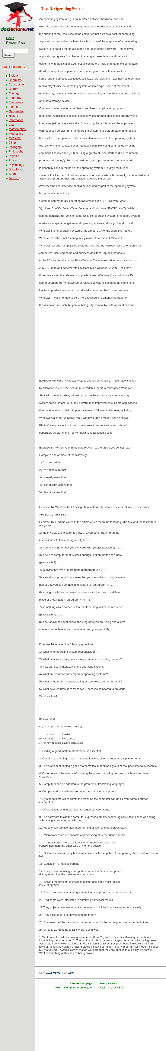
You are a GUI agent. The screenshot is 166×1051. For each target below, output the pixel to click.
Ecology (14, 93)
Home (10, 38)
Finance (14, 106)
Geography (16, 111)
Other (12, 142)
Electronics (16, 102)
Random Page (15, 42)
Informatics (16, 120)
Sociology (15, 169)
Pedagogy (15, 147)
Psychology (16, 165)
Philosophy (16, 151)
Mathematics (17, 129)
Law (11, 124)
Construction (17, 84)
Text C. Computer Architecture (73, 987)
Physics (14, 156)
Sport (12, 173)
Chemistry (15, 80)
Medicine (15, 138)
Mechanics (16, 133)
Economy (15, 98)
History (13, 115)
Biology (14, 75)
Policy (13, 160)
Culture (13, 89)
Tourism (14, 178)
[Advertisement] (100, 344)
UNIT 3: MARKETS (112, 987)
